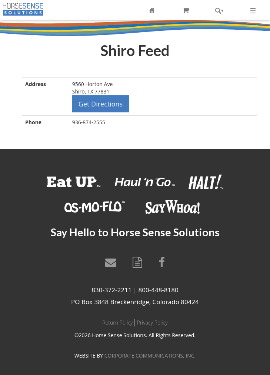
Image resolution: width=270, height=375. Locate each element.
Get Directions (101, 103)
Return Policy (117, 322)
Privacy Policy (152, 322)
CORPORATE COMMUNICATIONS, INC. (150, 355)
